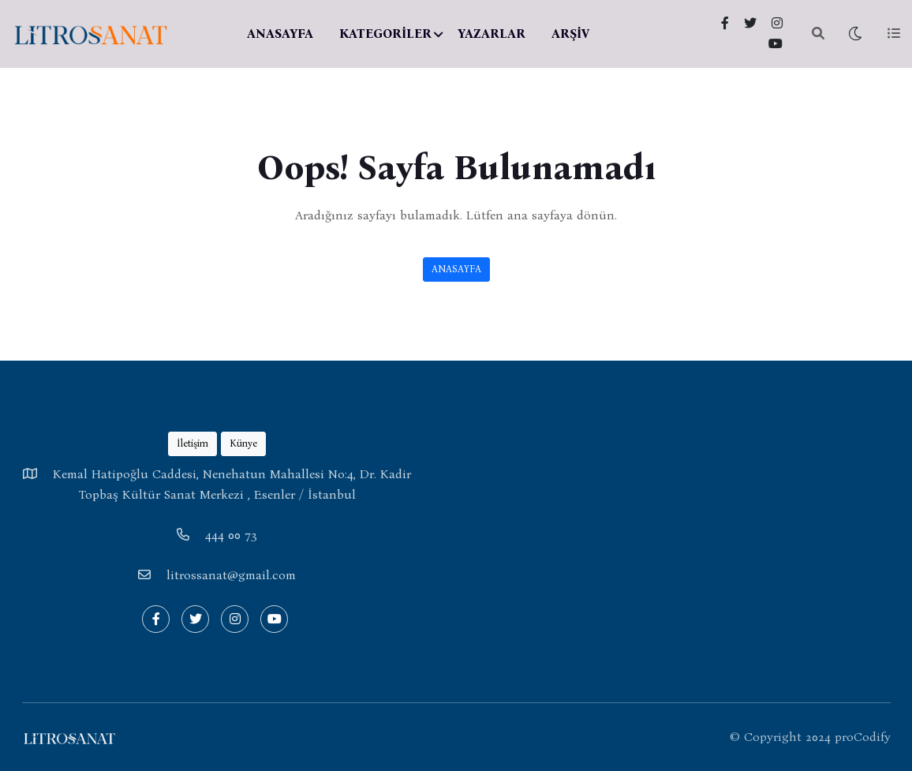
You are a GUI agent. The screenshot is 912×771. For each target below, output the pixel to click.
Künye (243, 443)
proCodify (863, 736)
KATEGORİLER (385, 33)
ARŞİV (570, 33)
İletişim (192, 443)
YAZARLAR (491, 33)
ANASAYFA (280, 33)
